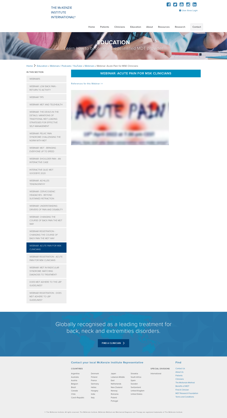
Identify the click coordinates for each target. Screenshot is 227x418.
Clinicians (119, 26)
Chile (73, 394)
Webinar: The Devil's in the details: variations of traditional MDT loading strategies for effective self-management (44, 119)
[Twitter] (175, 5)
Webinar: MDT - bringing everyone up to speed (43, 150)
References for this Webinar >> (87, 83)
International (156, 373)
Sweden (134, 384)
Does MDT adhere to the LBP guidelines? (45, 284)
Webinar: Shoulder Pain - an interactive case (45, 160)
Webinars (89, 65)
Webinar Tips (37, 97)
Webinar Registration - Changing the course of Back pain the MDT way (44, 235)
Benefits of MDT (182, 386)
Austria (74, 380)
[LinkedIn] (195, 5)
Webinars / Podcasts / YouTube (66, 65)
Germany (95, 384)
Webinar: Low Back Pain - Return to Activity (43, 88)
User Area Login (188, 10)
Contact (196, 26)
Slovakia (134, 373)
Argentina (75, 373)
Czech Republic (77, 397)
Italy (92, 397)
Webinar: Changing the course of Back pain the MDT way (46, 220)
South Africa (136, 377)
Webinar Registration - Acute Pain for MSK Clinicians (46, 258)
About (149, 26)
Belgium (74, 384)
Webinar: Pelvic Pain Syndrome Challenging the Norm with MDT (45, 137)
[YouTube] (182, 5)
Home (91, 26)
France (94, 380)
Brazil (73, 387)
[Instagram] (188, 5)
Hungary (94, 391)
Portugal (114, 401)
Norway (114, 391)
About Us (179, 372)
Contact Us (180, 368)
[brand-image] (46, 376)
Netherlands (116, 384)
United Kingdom (137, 391)
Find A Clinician (113, 343)
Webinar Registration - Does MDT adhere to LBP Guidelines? (45, 296)
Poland (114, 397)
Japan (113, 373)
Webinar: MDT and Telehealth (46, 104)
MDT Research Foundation (186, 393)
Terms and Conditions (184, 397)
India (93, 394)
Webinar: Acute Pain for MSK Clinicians (45, 247)
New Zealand (116, 387)
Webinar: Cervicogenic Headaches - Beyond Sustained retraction (42, 195)
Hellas (93, 387)
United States (136, 394)
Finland (94, 377)
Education (135, 26)
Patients (104, 26)
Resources (164, 26)
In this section (34, 72)
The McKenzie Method (185, 382)
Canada (74, 391)
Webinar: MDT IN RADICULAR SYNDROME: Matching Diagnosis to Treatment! (44, 271)
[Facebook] (169, 5)
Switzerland (136, 387)
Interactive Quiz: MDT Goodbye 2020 (41, 172)
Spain (133, 380)
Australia (75, 377)
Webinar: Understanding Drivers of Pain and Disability (46, 208)
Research (180, 26)
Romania (114, 394)
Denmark (95, 373)
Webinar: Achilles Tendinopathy (39, 182)
